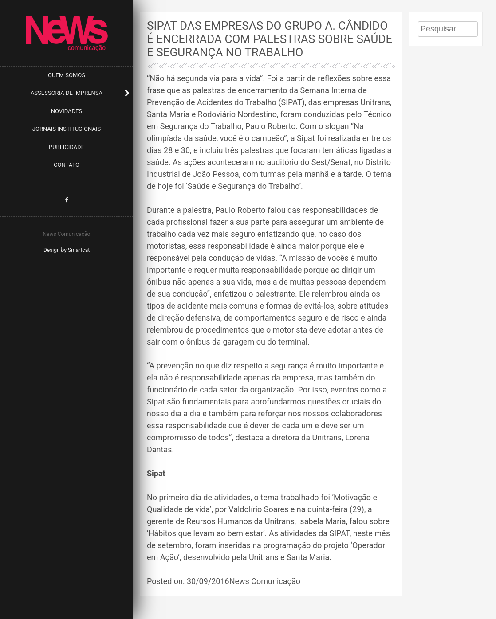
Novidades (66, 111)
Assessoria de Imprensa (66, 93)
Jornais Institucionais (66, 128)
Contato (66, 164)
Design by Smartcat (66, 250)
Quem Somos (66, 75)
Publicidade (66, 147)
